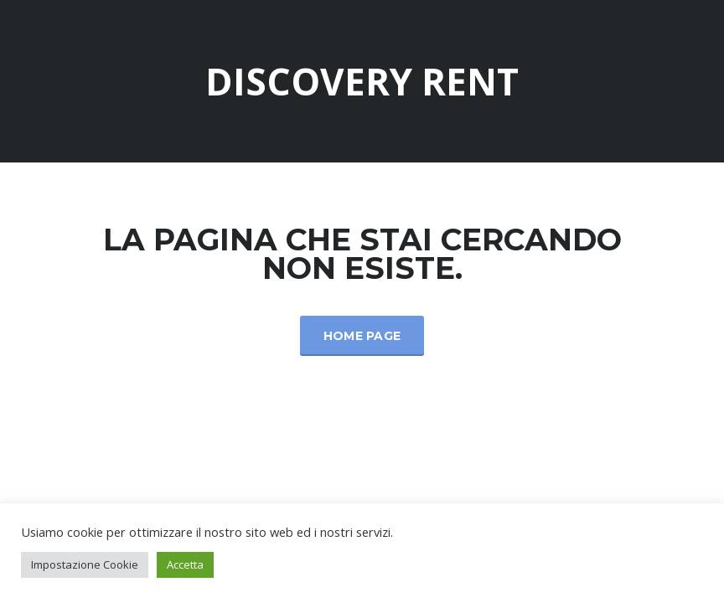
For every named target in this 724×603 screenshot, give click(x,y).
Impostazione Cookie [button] (84, 564)
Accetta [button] (185, 564)
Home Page (362, 335)
